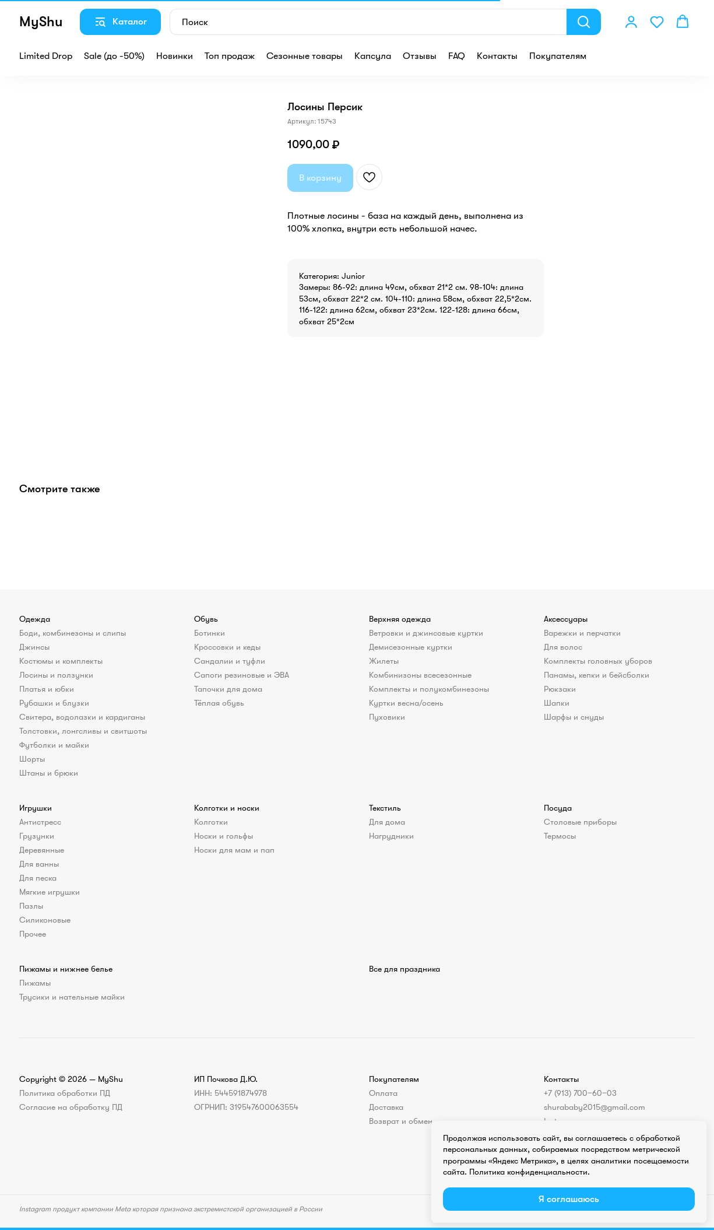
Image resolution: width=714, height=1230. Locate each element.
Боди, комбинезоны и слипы (72, 632)
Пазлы (31, 905)
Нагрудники (391, 835)
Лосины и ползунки (56, 674)
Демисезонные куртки (410, 646)
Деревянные (41, 849)
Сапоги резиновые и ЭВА (241, 674)
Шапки (556, 702)
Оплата (383, 1093)
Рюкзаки (560, 688)
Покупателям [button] (557, 56)
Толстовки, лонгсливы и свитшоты (83, 730)
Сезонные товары (304, 56)
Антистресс (40, 821)
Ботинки (209, 632)
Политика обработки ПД (64, 1093)
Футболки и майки (54, 744)
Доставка (386, 1107)
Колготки (211, 821)
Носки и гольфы (223, 835)
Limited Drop (45, 56)
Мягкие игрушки (49, 891)
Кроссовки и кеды (227, 646)
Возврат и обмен (400, 1121)
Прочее (32, 933)
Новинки (174, 56)
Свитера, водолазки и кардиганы (82, 716)
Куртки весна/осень (406, 702)
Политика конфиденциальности (528, 1171)
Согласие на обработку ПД (70, 1107)
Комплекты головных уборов (598, 660)
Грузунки (36, 835)
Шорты (32, 758)
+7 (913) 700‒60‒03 (580, 1093)
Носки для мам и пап (234, 849)
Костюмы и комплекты (61, 660)
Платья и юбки (46, 688)
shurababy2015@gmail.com (594, 1107)
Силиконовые (45, 919)
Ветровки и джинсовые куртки (426, 632)
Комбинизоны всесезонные (420, 674)
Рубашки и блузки (54, 702)
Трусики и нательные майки (72, 996)
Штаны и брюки (48, 772)
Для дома (387, 821)
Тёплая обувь (219, 702)
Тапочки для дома (228, 688)
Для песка (38, 877)
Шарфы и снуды (574, 716)
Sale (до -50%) (114, 56)
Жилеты (384, 660)
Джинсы (34, 646)
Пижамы (35, 982)
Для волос (563, 646)
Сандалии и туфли (229, 660)
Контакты (497, 56)
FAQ (456, 56)
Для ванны (39, 863)
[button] (631, 22)
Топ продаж (230, 56)
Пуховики (387, 716)
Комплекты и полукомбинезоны (429, 688)
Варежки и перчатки (582, 632)
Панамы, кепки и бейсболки (596, 674)
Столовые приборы (580, 821)
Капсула (372, 56)
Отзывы (420, 56)
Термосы (560, 835)
